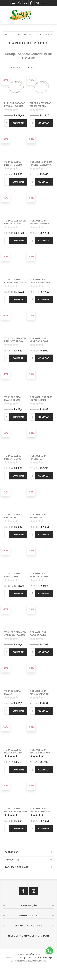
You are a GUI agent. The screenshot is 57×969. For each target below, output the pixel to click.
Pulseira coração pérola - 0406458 (14, 104)
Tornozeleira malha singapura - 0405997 (41, 752)
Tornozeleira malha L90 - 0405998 (15, 810)
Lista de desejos (25, 3)
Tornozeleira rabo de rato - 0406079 (38, 635)
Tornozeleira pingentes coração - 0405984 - (15, 517)
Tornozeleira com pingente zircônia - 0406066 (41, 164)
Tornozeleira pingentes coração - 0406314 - (41, 517)
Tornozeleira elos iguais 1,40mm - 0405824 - (41, 400)
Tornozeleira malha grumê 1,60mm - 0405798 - (14, 400)
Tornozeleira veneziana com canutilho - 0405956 (39, 578)
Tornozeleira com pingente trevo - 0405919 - (15, 341)
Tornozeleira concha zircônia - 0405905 (15, 282)
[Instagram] (33, 891)
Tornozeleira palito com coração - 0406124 (14, 576)
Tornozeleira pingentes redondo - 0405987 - (41, 458)
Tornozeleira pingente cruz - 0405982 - (13, 458)
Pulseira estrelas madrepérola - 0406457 (40, 106)
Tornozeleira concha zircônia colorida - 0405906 (41, 282)
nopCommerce (33, 954)
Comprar (18, 123)
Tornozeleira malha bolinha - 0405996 (14, 752)
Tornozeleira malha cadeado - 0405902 (40, 811)
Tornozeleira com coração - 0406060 (15, 634)
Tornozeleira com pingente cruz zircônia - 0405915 (15, 223)
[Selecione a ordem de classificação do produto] (36, 67)
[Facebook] (23, 891)
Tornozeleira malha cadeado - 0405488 (40, 693)
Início (7, 34)
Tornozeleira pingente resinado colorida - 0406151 (41, 223)
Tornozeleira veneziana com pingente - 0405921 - (40, 342)
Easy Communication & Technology (36, 957)
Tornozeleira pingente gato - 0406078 (13, 164)
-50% (5, 80)
